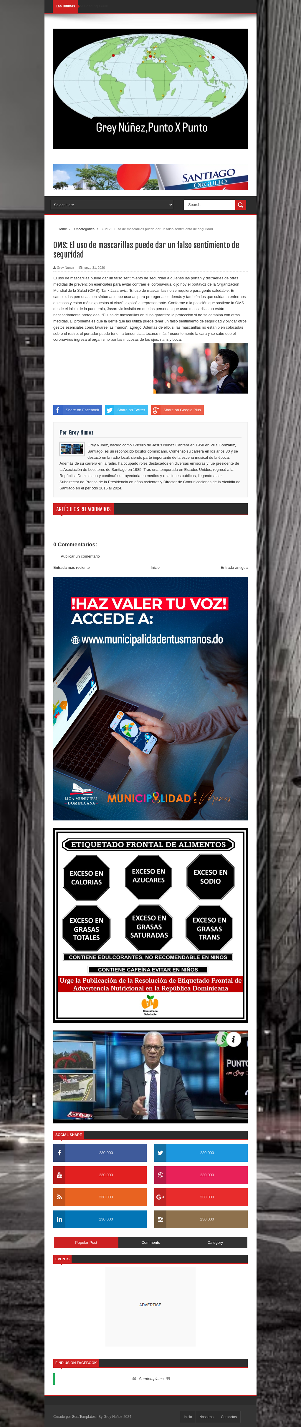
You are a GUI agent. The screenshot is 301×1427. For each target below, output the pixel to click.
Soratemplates (151, 1379)
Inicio (155, 567)
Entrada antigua (234, 567)
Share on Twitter (125, 410)
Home (62, 229)
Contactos (229, 1417)
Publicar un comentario (80, 556)
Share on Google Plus (176, 410)
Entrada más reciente (71, 567)
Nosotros (206, 1417)
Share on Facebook (76, 410)
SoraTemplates (83, 1417)
